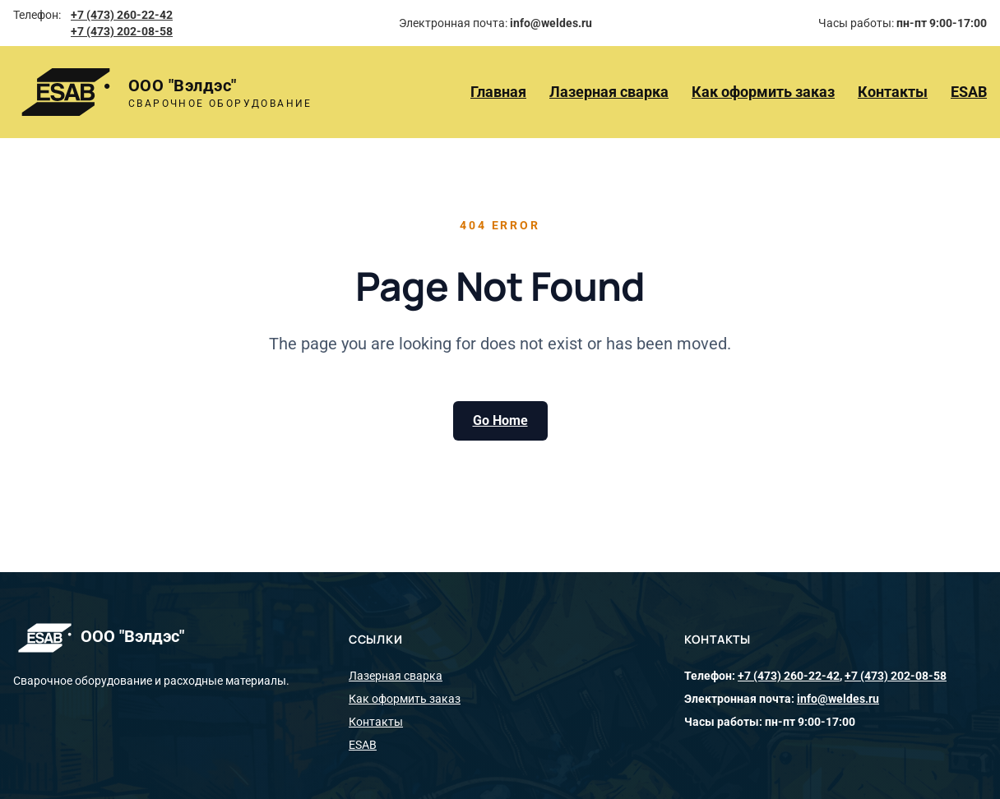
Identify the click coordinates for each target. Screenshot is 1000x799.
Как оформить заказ (763, 91)
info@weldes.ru (838, 698)
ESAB (969, 91)
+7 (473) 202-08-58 (122, 31)
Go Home (500, 420)
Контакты (893, 91)
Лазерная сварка (609, 91)
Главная (498, 91)
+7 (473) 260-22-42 (122, 14)
